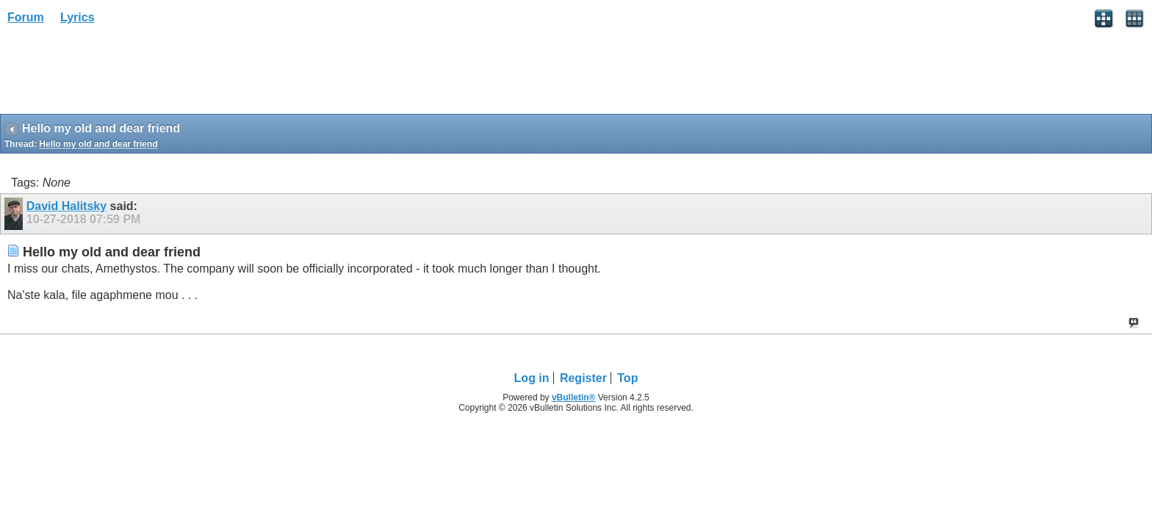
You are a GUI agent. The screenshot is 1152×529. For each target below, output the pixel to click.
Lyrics (77, 17)
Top (627, 378)
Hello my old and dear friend (98, 144)
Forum (25, 17)
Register (583, 378)
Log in (532, 378)
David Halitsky (66, 206)
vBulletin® (574, 397)
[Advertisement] (117, 74)
